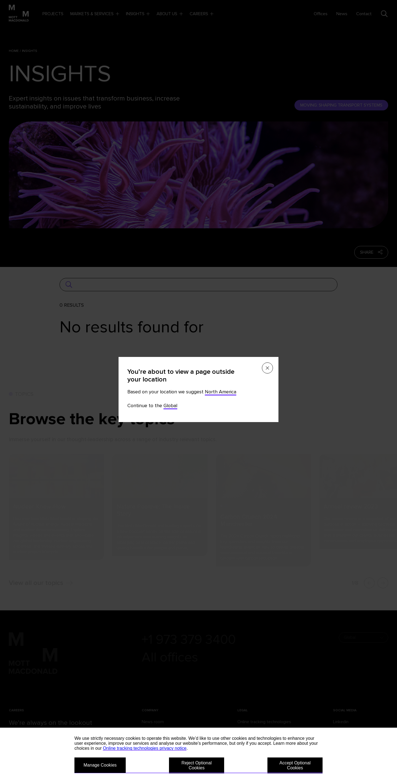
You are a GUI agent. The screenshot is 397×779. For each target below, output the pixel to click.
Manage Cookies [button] (100, 765)
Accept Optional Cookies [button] (295, 765)
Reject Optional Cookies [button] (196, 765)
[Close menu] (267, 367)
